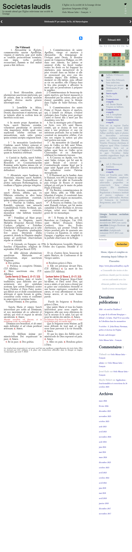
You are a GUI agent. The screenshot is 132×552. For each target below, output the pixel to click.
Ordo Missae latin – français (76, 12)
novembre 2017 (106, 521)
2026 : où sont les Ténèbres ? (112, 310)
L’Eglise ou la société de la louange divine (81, 5)
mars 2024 (103, 465)
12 (114, 58)
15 (127, 58)
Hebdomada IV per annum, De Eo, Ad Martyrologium (66, 22)
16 (101, 61)
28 (123, 65)
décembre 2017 (105, 516)
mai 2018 (103, 501)
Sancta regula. (112, 94)
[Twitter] (125, 8)
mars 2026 (103, 409)
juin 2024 (103, 455)
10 (105, 58)
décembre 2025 (105, 419)
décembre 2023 (105, 470)
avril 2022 (103, 491)
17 (105, 61)
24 (105, 65)
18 (110, 61)
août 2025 (103, 434)
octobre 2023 (104, 475)
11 (110, 58)
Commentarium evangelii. (113, 101)
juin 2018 (103, 496)
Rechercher (103, 241)
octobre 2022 (104, 486)
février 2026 (104, 414)
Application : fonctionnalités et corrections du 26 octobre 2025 (113, 391)
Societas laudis (27, 6)
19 (114, 61)
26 (114, 65)
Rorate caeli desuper (108, 343)
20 (118, 61)
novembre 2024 (106, 445)
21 (123, 61)
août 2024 (103, 450)
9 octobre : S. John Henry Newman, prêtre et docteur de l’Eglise (112, 334)
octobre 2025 (104, 429)
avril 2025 (103, 439)
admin (102, 371)
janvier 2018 (104, 511)
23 (101, 65)
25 (110, 65)
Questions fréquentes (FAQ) (75, 8)
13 (118, 58)
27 (118, 65)
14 (123, 58)
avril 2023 (103, 480)
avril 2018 (103, 506)
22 (127, 61)
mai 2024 (103, 460)
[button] (89, 12)
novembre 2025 (106, 424)
